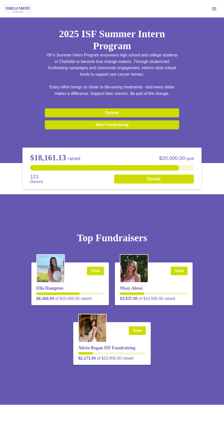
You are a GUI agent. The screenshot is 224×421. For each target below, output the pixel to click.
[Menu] (214, 9)
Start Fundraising (111, 125)
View (95, 271)
